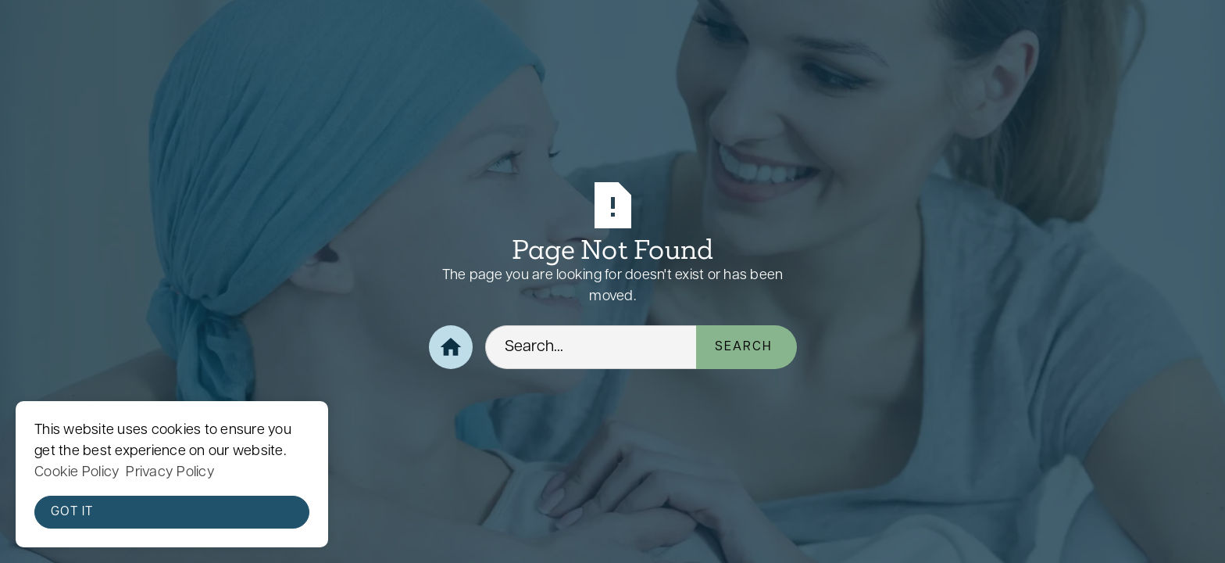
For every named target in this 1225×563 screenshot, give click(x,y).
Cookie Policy (77, 472)
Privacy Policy (170, 472)
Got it (72, 512)
